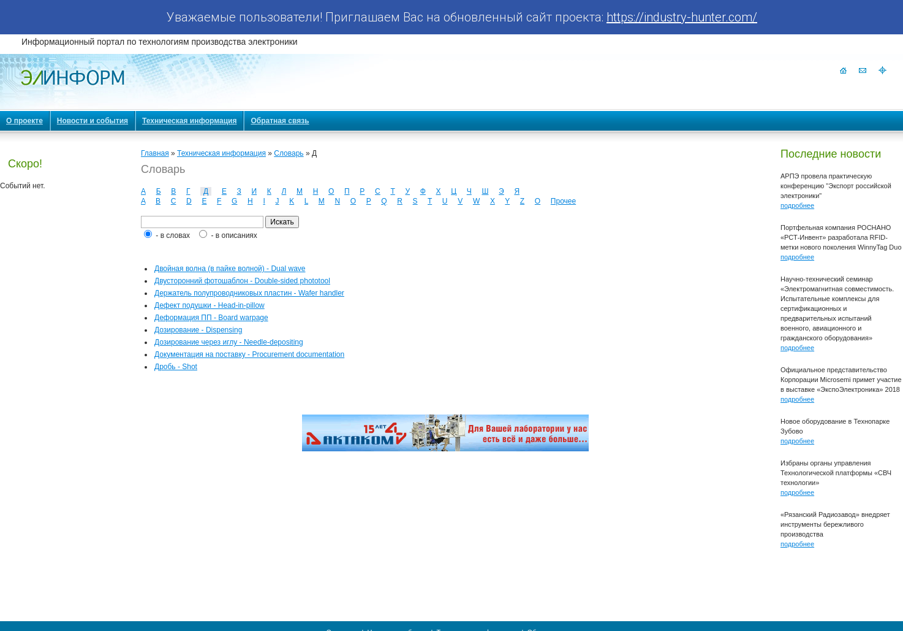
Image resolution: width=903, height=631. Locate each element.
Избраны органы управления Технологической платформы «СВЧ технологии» (835, 472)
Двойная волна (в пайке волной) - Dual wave (229, 268)
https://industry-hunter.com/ (681, 17)
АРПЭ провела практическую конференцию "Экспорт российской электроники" (835, 185)
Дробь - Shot (175, 366)
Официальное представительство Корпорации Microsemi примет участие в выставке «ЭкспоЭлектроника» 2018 (841, 379)
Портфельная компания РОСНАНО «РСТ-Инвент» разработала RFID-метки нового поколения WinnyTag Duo (841, 237)
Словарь (288, 153)
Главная (155, 153)
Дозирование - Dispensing (198, 330)
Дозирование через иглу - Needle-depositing (228, 342)
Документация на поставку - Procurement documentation (249, 354)
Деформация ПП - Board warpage (211, 317)
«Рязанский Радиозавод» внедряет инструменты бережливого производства (835, 524)
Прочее (563, 201)
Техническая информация (221, 153)
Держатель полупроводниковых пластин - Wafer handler (249, 293)
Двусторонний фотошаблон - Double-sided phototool (242, 281)
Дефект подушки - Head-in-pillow (209, 305)
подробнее (797, 205)
